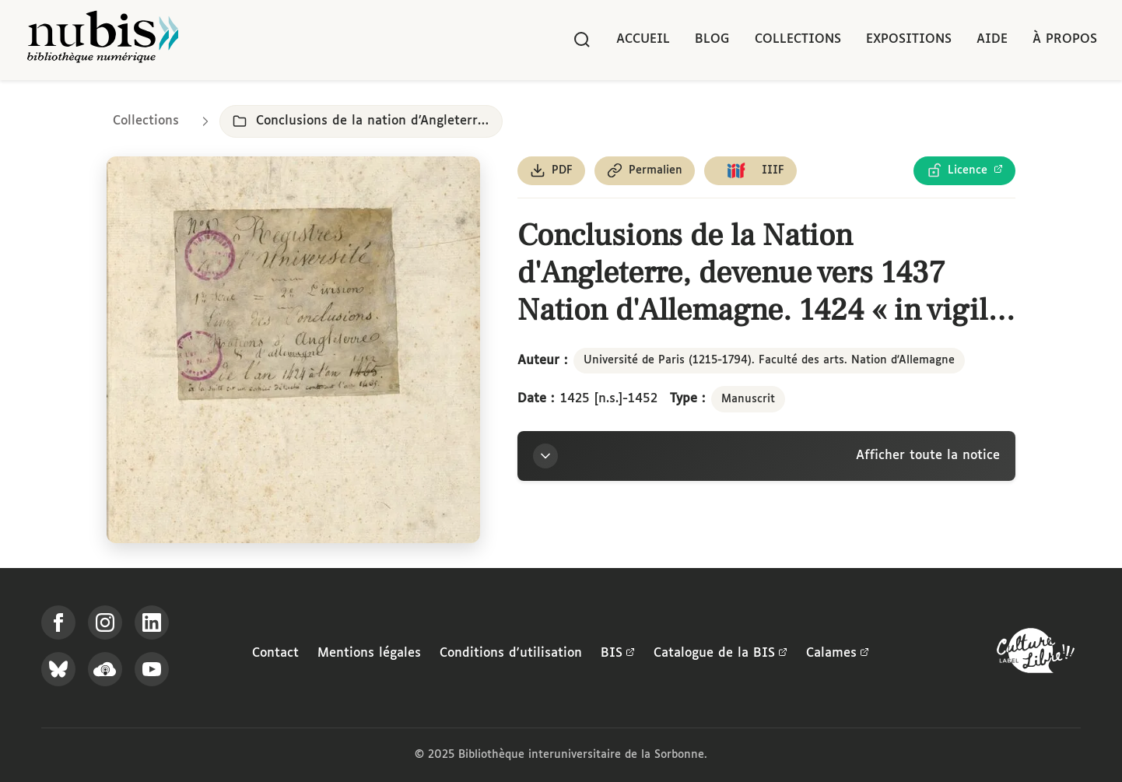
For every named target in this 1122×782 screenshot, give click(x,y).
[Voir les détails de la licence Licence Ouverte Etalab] (964, 170)
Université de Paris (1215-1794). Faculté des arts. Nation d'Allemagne (769, 360)
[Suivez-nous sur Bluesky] (58, 669)
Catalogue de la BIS (720, 653)
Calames (837, 653)
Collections (798, 39)
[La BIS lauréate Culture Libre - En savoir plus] (1036, 654)
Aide (992, 39)
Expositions (909, 39)
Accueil (643, 39)
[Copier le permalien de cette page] (644, 170)
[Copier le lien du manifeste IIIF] (750, 170)
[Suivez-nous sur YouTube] (152, 669)
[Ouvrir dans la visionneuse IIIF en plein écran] (293, 349)
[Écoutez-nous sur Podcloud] (105, 669)
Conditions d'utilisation (511, 653)
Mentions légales (369, 653)
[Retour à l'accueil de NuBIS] (103, 40)
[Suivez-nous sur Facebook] (58, 622)
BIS (618, 653)
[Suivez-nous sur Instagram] (105, 622)
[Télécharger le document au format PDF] (551, 170)
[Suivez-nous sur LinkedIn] (152, 622)
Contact (275, 653)
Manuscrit (748, 399)
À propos (1065, 39)
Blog (712, 39)
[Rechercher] (582, 39)
